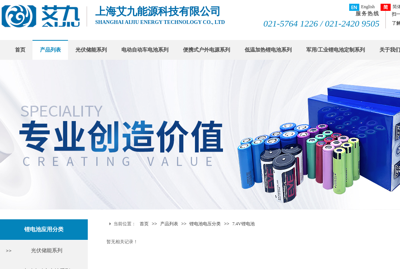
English (362, 7)
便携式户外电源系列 (206, 50)
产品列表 (50, 50)
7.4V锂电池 (243, 223)
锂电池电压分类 (205, 223)
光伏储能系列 (91, 50)
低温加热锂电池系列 (268, 50)
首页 (20, 50)
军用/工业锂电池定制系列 (335, 50)
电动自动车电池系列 (144, 50)
